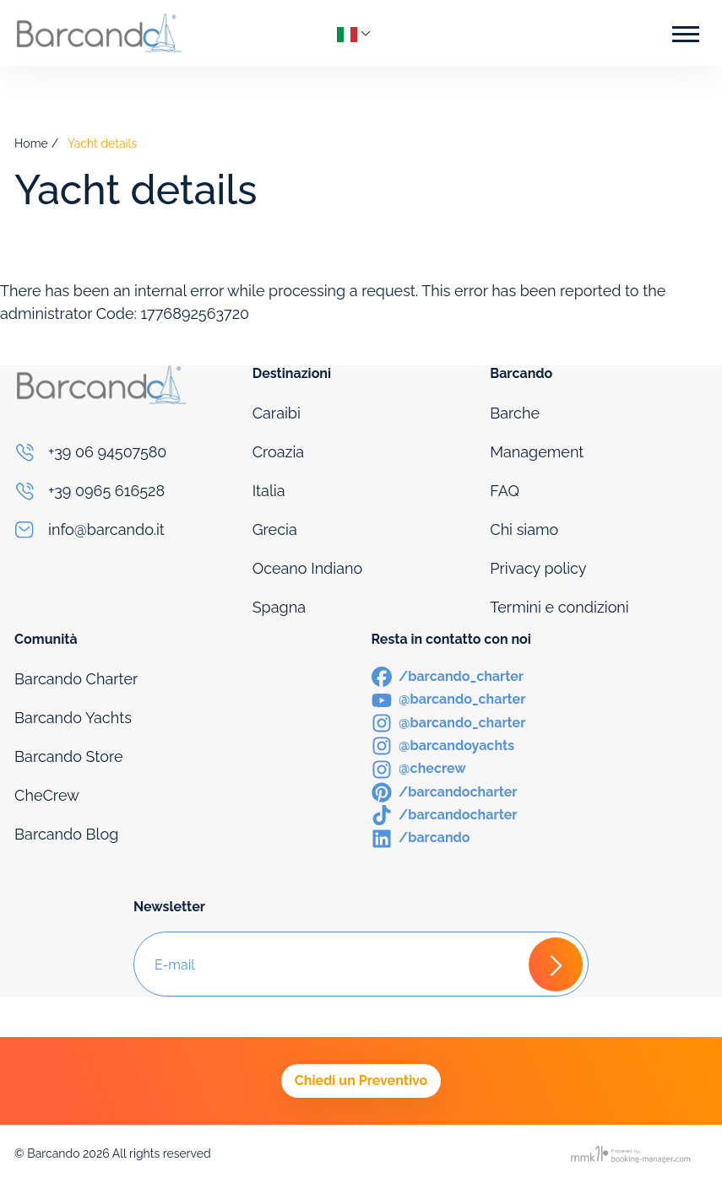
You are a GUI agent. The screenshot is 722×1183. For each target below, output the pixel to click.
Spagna (279, 607)
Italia (268, 491)
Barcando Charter (76, 679)
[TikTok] (445, 813)
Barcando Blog (66, 834)
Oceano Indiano (307, 568)
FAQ (504, 491)
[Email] (123, 530)
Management (537, 452)
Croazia (278, 452)
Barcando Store (68, 756)
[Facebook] (448, 675)
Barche (515, 413)
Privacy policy (538, 568)
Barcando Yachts (73, 718)
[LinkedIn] (421, 836)
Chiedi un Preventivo (361, 1080)
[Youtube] (449, 698)
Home (31, 143)
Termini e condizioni (559, 607)
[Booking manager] (632, 1154)
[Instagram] (449, 721)
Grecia (274, 529)
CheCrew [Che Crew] (46, 795)
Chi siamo (524, 529)
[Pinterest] (445, 791)
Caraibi (276, 413)
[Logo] (98, 32)
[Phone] (123, 452)
